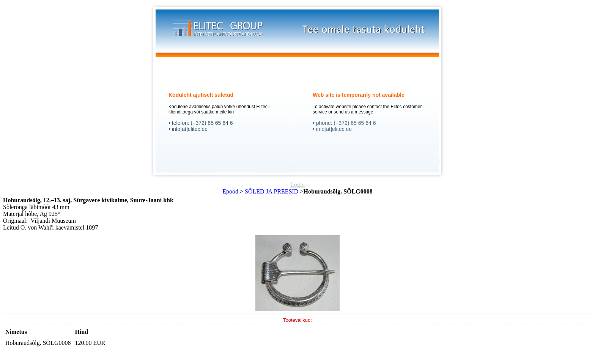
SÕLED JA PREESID (271, 191)
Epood (230, 191)
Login (297, 184)
